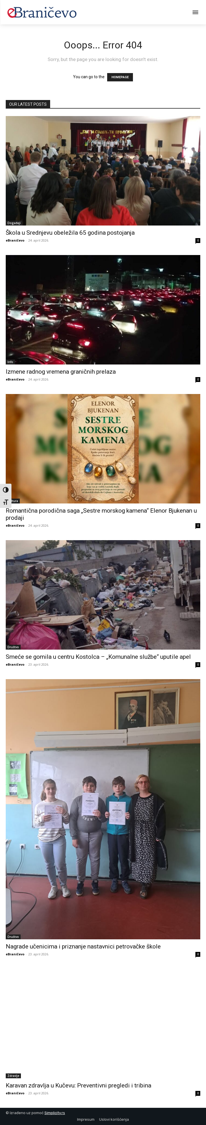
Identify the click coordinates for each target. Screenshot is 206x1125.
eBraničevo (15, 240)
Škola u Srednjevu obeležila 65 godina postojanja (70, 232)
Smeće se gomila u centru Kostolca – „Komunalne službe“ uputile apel (98, 656)
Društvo (13, 647)
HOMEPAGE (120, 77)
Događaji (14, 223)
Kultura (12, 501)
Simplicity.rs (54, 1113)
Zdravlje (13, 1076)
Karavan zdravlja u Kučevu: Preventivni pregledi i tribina (78, 1085)
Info (10, 362)
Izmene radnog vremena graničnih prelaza (61, 371)
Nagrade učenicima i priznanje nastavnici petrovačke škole (83, 946)
